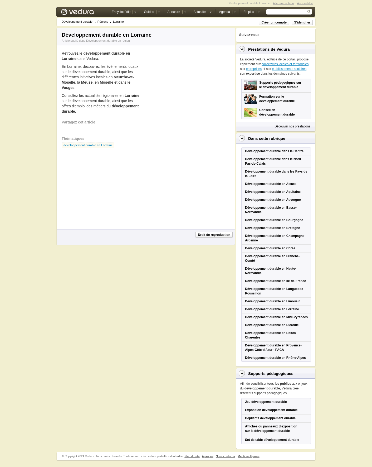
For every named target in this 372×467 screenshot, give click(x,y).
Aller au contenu (283, 3)
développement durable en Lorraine (87, 145)
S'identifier (302, 22)
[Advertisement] (184, 92)
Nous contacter (225, 456)
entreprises (254, 69)
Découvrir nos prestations (292, 126)
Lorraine (118, 21)
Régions (102, 21)
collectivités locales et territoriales (285, 64)
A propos (207, 456)
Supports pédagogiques (270, 373)
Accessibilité (305, 3)
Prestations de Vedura (269, 49)
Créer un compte (273, 22)
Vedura (84, 13)
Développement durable (77, 21)
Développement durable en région (108, 40)
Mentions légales (249, 456)
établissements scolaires (289, 69)
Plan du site (191, 456)
